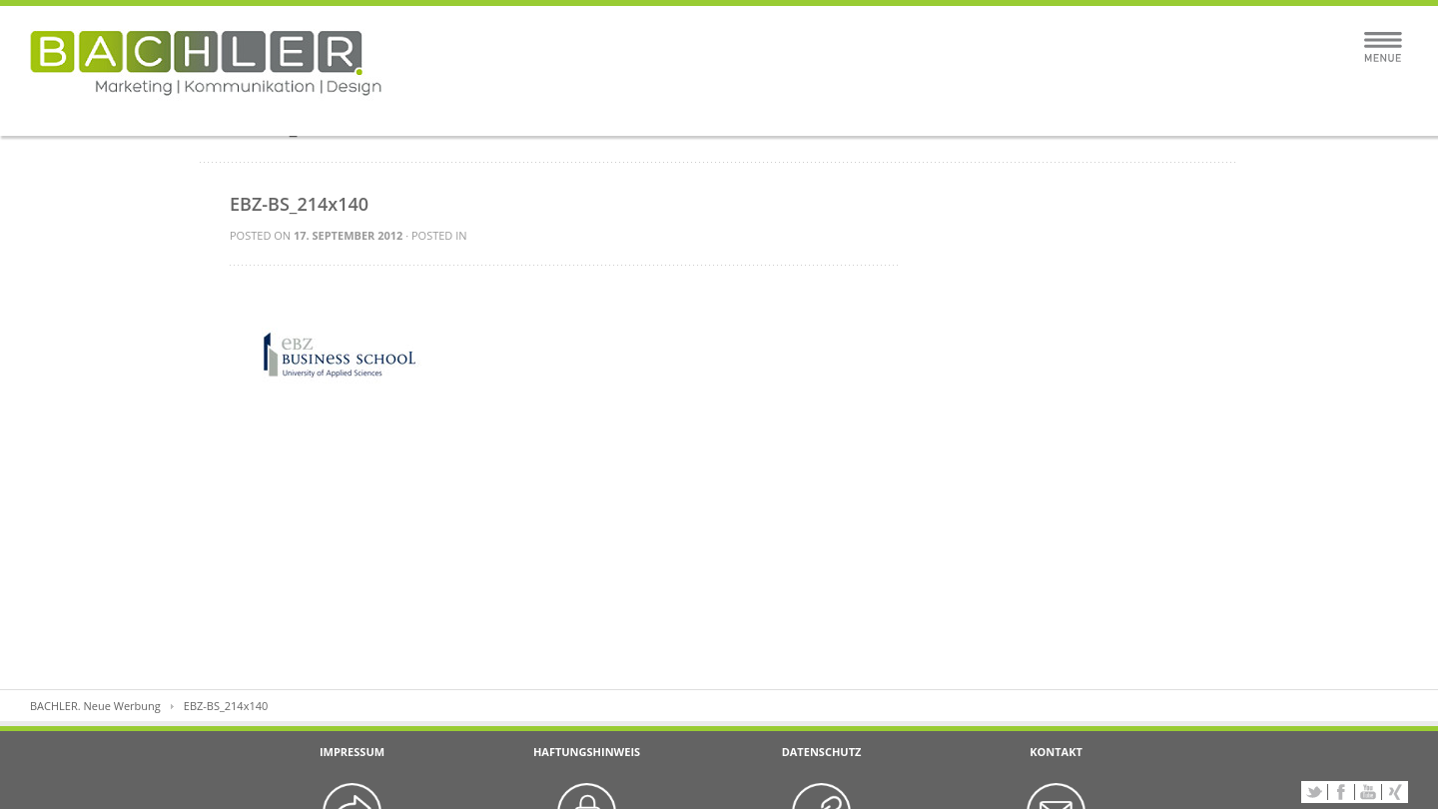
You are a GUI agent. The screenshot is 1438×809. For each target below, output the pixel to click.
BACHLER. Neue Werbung (95, 705)
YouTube (1368, 792)
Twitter (1314, 792)
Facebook (1341, 792)
